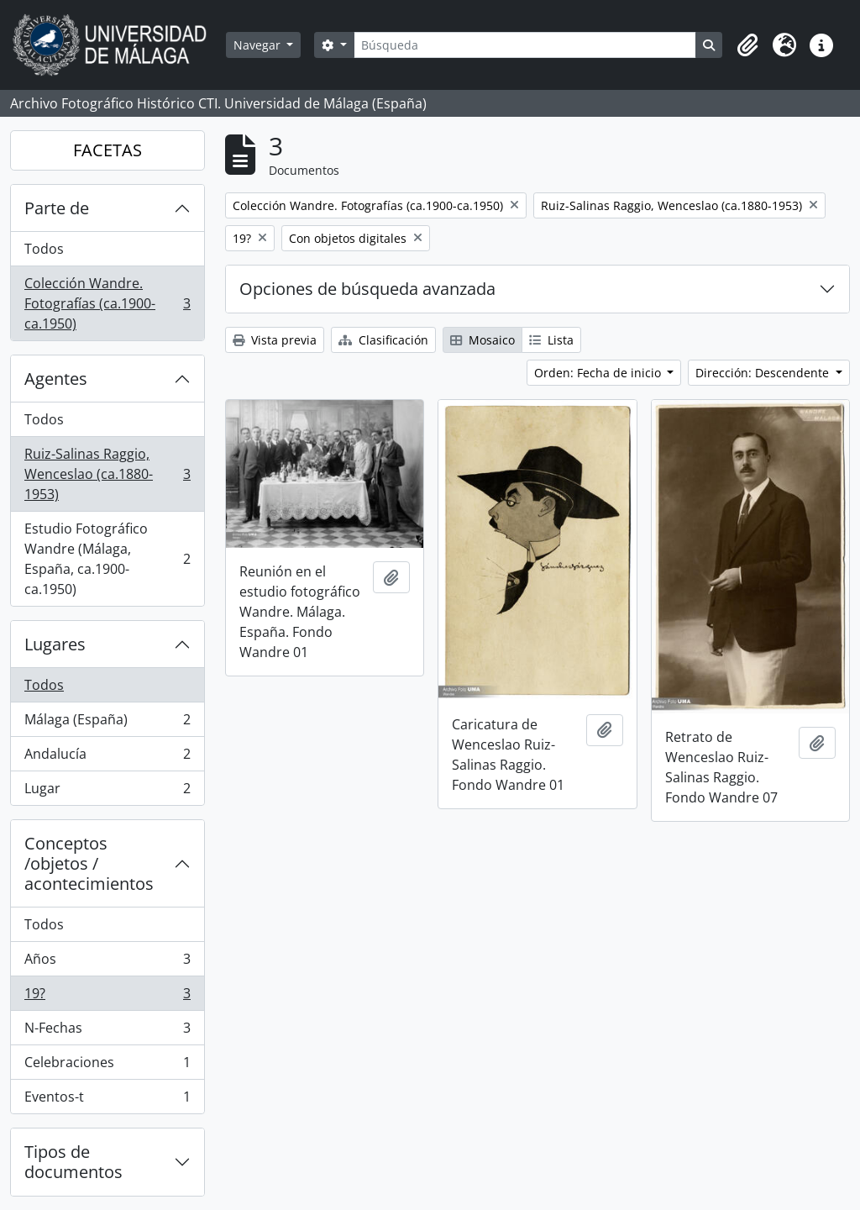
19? (107, 997)
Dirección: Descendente (763, 373)
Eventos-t (107, 1099)
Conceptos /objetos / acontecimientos (89, 863)
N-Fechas (107, 1031)
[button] (747, 45)
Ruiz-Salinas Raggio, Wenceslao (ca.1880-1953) (107, 474)
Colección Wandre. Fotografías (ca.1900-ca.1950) (107, 303)
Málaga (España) (107, 723)
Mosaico (482, 340)
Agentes (55, 378)
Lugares (55, 644)
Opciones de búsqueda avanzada (367, 288)
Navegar (258, 45)
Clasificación (383, 340)
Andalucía (107, 757)
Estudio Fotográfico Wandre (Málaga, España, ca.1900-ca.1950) (107, 558)
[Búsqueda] (525, 45)
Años (107, 962)
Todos (44, 248)
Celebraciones (107, 1066)
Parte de (56, 208)
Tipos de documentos (73, 1161)
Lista (551, 340)
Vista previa (275, 340)
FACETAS (107, 150)
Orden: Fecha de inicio (599, 373)
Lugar (107, 791)
